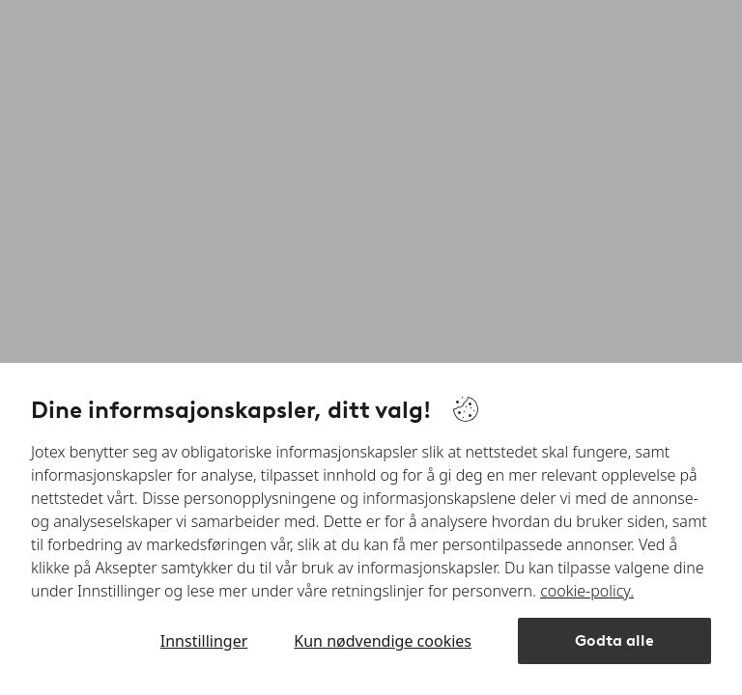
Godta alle (614, 640)
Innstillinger (204, 641)
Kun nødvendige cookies (382, 641)
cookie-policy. (587, 590)
